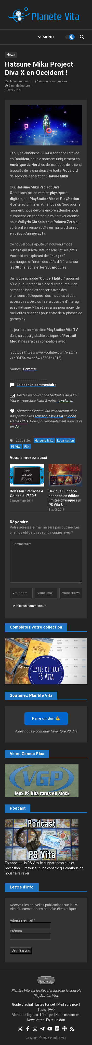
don (17, 426)
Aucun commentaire (53, 81)
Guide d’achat (22, 1004)
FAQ (51, 1010)
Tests (42, 1010)
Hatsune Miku (44, 440)
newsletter (64, 400)
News (11, 55)
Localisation (65, 440)
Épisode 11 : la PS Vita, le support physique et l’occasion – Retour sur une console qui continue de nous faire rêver (44, 868)
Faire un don (55, 1020)
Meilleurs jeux (68, 1004)
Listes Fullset (45, 1004)
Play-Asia (56, 416)
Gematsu (30, 369)
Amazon (40, 416)
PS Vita (16, 446)
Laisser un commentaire (36, 385)
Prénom (16, 931)
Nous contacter (67, 1015)
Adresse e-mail (22, 920)
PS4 (26, 446)
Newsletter (35, 1020)
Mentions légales (25, 1015)
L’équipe (46, 1015)
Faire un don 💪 (46, 718)
